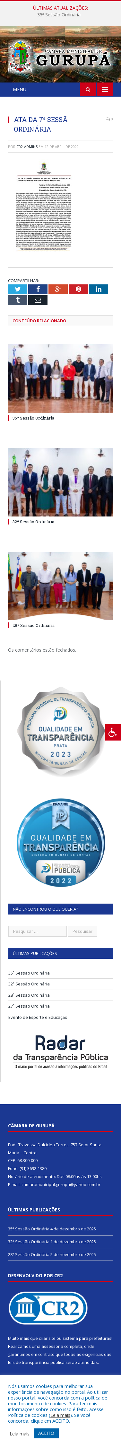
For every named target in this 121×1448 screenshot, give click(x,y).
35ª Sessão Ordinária (59, 15)
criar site (47, 1338)
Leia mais (60, 1415)
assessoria (52, 1346)
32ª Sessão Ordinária (33, 522)
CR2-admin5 (27, 146)
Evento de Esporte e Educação (37, 1017)
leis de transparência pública (36, 1362)
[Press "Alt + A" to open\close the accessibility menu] (113, 732)
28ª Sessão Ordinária (34, 625)
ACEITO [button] (46, 1433)
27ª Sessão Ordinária (29, 1006)
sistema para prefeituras (87, 1338)
